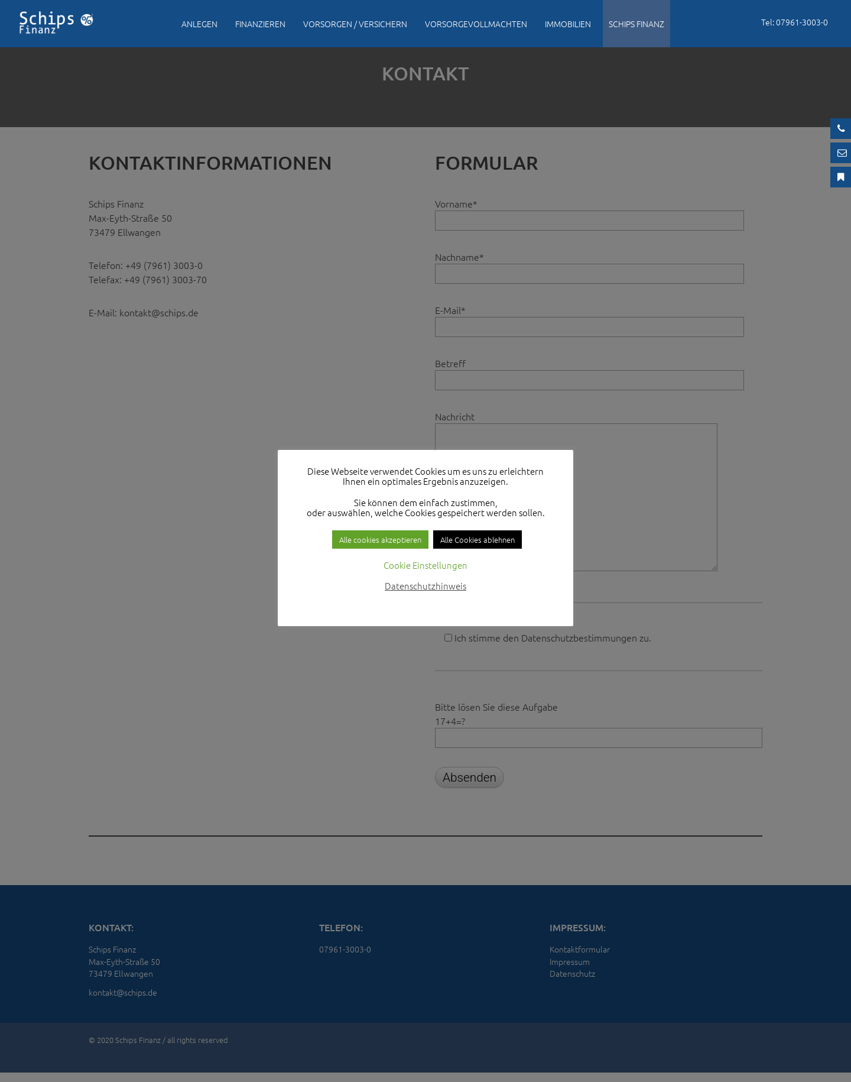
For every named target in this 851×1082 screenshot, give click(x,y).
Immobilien (568, 24)
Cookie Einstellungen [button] (425, 565)
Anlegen (199, 24)
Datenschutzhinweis (425, 585)
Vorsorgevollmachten (476, 24)
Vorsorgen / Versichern (355, 24)
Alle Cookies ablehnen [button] (477, 539)
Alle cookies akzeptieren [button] (380, 539)
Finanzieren (260, 24)
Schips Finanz (636, 24)
